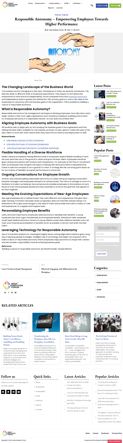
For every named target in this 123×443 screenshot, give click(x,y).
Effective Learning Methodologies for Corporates (100, 211)
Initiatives (78, 3)
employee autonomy (77, 96)
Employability (55, 3)
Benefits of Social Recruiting (100, 170)
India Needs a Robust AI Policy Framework (25, 140)
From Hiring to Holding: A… (111, 138)
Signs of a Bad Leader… (99, 197)
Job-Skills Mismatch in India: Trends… (113, 92)
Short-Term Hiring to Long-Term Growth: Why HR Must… (76, 339)
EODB (67, 3)
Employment (41, 3)
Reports (51, 8)
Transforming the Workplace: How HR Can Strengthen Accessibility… (44, 339)
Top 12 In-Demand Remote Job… (113, 103)
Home (30, 3)
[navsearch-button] (93, 5)
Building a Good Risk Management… (101, 183)
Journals (59, 8)
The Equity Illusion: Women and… (113, 127)
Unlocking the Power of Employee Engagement (28, 144)
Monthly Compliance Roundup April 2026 (113, 115)
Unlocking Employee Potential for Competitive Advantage (33, 148)
